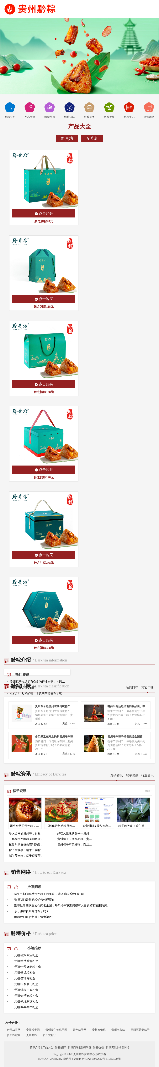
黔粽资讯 (129, 110)
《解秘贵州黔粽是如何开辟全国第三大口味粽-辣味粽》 (27, 838)
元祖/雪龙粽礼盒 (24, 972)
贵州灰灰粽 (118, 1029)
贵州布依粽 (99, 1029)
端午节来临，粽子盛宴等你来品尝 (27, 855)
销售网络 (149, 110)
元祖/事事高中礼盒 (26, 1007)
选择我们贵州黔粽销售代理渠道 (34, 899)
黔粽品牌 (49, 110)
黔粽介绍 (10, 110)
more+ (148, 790)
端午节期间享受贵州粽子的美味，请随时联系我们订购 (49, 893)
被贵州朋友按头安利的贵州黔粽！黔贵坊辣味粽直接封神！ (27, 844)
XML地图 (115, 1058)
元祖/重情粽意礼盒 (26, 961)
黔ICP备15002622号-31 (95, 1058)
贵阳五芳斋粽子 (140, 1029)
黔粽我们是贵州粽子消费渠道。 (34, 917)
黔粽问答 (89, 110)
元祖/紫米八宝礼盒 (26, 955)
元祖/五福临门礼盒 (26, 984)
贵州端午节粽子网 (56, 1029)
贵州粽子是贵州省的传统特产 (52, 706)
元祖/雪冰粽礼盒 (24, 978)
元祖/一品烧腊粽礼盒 (27, 966)
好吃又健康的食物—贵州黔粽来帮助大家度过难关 (75, 833)
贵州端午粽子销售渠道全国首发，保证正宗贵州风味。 (124, 737)
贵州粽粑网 (13, 1035)
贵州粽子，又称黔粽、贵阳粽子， (75, 838)
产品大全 (29, 110)
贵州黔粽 (31, 1035)
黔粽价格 (109, 110)
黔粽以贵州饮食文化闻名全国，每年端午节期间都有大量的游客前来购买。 (62, 905)
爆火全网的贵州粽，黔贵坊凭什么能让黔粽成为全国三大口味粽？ (27, 833)
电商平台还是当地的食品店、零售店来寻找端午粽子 (126, 706)
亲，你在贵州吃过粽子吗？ (31, 911)
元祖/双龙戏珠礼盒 (26, 1001)
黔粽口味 (69, 110)
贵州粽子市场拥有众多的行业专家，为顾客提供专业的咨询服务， (38, 681)
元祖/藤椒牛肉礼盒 (26, 989)
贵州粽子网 (79, 1029)
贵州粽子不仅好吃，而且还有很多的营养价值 (75, 844)
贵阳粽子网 (33, 1029)
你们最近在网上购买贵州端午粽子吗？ (54, 737)
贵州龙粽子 (49, 1035)
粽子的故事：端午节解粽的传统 (27, 850)
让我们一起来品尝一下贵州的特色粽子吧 (36, 693)
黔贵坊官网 (13, 1029)
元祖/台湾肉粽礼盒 (26, 995)
